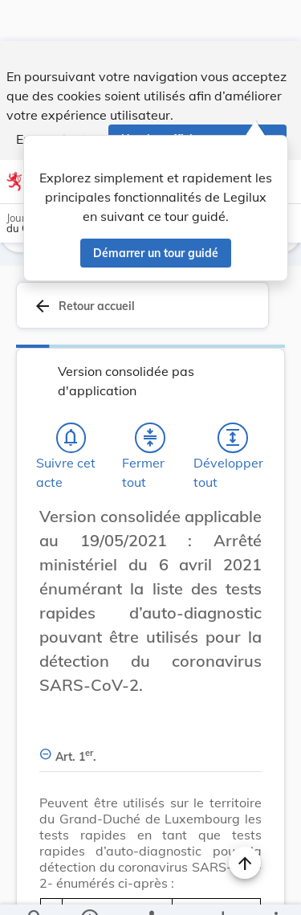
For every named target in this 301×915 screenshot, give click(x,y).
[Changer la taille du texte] (245, 490)
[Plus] (275, 889)
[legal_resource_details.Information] (88, 889)
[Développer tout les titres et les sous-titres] (233, 393)
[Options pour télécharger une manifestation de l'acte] (222, 889)
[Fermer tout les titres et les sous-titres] (150, 393)
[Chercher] (35, 889)
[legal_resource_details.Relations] (150, 889)
